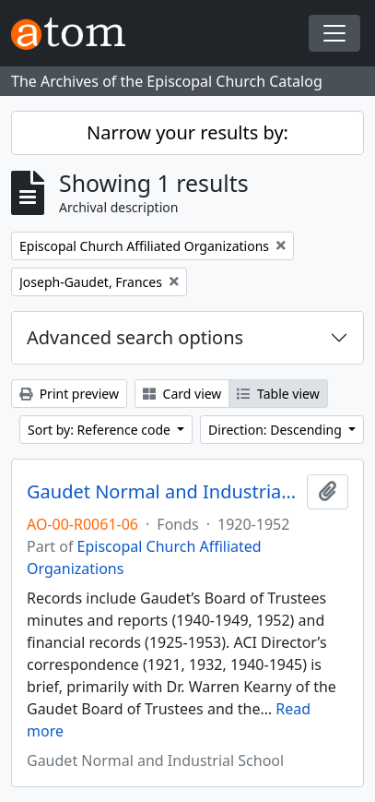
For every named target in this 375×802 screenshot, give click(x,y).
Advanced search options (135, 337)
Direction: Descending (276, 429)
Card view (182, 393)
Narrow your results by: (187, 132)
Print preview (69, 393)
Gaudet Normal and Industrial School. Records (163, 492)
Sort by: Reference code (100, 429)
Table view (278, 393)
